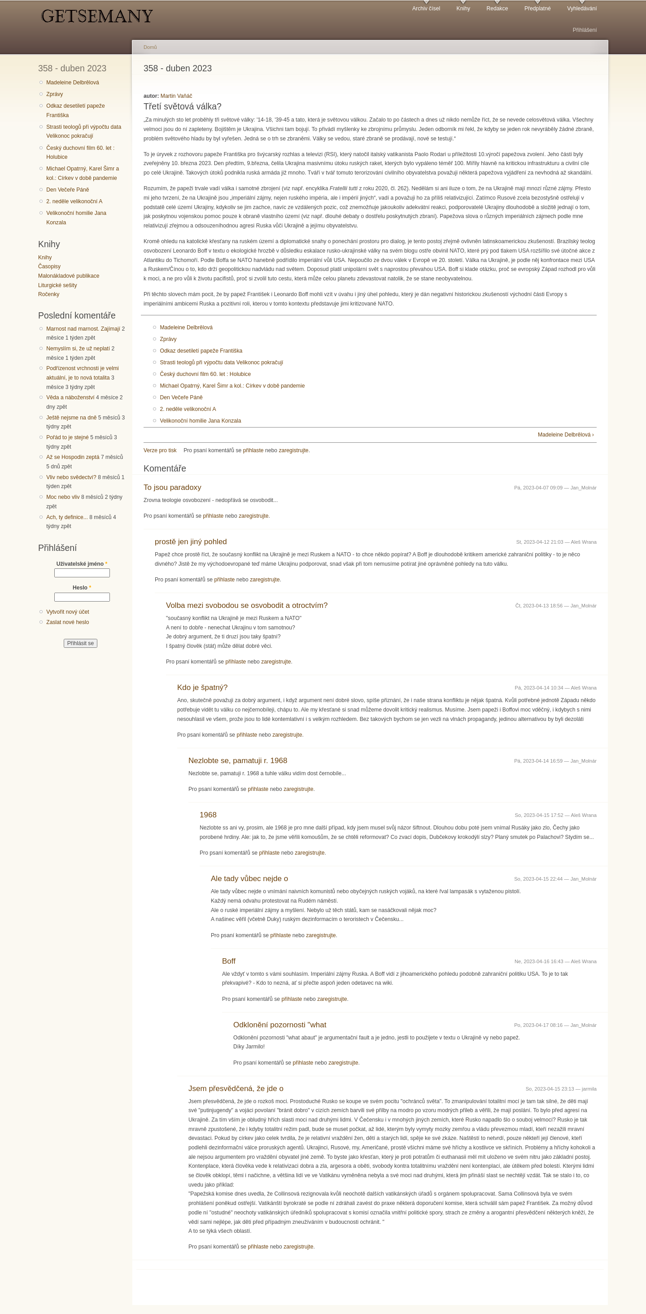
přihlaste (253, 450)
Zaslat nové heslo (67, 622)
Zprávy (54, 94)
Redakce (497, 8)
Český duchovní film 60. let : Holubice (80, 153)
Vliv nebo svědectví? (71, 477)
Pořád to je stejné (67, 437)
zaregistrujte (293, 450)
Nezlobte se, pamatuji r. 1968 (237, 760)
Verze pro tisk (160, 450)
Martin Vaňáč (176, 96)
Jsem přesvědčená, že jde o (236, 1088)
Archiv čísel (426, 8)
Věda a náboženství (70, 397)
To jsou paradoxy (172, 487)
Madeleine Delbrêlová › (566, 435)
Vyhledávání (582, 8)
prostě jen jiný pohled (191, 541)
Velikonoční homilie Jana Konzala (76, 218)
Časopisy (49, 266)
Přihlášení (585, 30)
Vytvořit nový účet (67, 612)
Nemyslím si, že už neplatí (78, 348)
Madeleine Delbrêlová (72, 82)
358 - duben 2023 (72, 68)
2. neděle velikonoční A (74, 201)
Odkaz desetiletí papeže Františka (75, 110)
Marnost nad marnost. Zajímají (83, 329)
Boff (229, 961)
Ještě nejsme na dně (71, 418)
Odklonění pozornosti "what (280, 1025)
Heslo (82, 588)
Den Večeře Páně (67, 190)
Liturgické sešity (57, 285)
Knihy (463, 8)
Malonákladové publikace (69, 276)
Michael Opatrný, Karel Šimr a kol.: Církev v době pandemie (82, 173)
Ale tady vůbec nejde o (249, 878)
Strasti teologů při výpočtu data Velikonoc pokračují (83, 132)
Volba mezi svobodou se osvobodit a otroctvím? (246, 605)
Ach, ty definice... (67, 517)
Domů (150, 47)
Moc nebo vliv (62, 497)
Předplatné (537, 8)
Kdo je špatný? (202, 687)
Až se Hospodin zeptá (72, 457)
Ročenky (48, 294)
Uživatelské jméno (82, 564)
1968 (208, 815)
